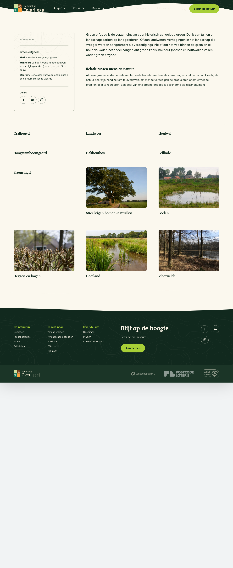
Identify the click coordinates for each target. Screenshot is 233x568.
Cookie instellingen (94, 527)
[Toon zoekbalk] (183, 8)
